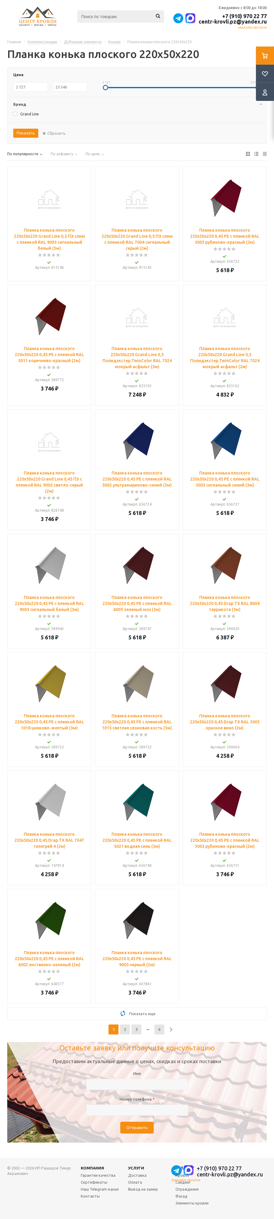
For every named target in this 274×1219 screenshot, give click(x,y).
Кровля (182, 1175)
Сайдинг (183, 1182)
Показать (26, 133)
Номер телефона (137, 1099)
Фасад (181, 1196)
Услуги (136, 1168)
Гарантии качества (98, 1175)
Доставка (137, 1175)
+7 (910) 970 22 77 (244, 16)
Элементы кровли (192, 1203)
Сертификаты (94, 1182)
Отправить (137, 1127)
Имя (137, 1073)
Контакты (90, 1196)
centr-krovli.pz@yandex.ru (233, 21)
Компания (92, 1168)
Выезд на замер (143, 1189)
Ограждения (187, 1189)
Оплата (135, 1182)
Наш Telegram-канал (100, 1189)
